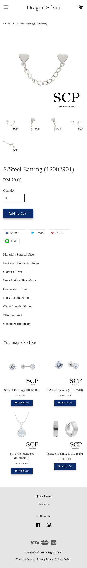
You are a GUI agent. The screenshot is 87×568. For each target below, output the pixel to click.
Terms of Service (25, 559)
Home (6, 23)
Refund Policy (63, 559)
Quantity (9, 190)
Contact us (43, 503)
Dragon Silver (44, 7)
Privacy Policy (45, 559)
